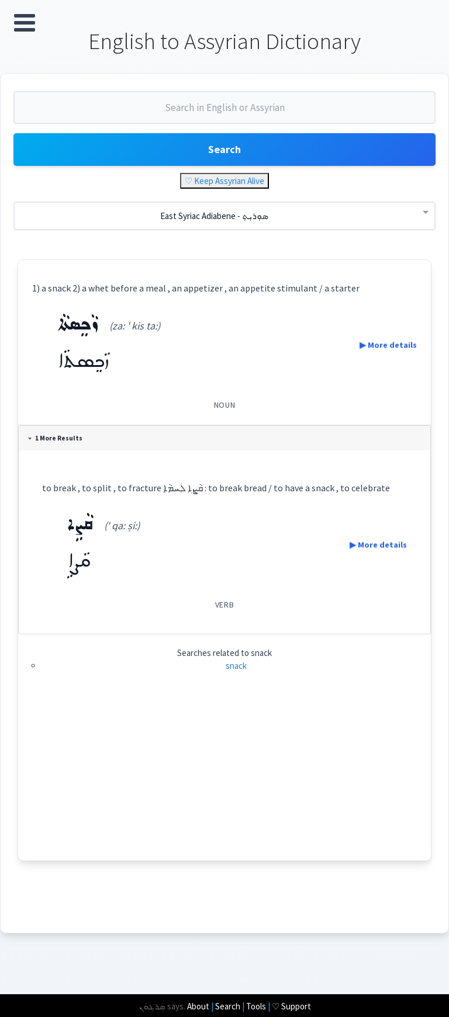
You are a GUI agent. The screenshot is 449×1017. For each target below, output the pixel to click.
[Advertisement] (224, 780)
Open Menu (24, 23)
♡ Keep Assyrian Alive (224, 182)
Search (224, 150)
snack (236, 666)
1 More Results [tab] (56, 439)
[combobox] (224, 113)
